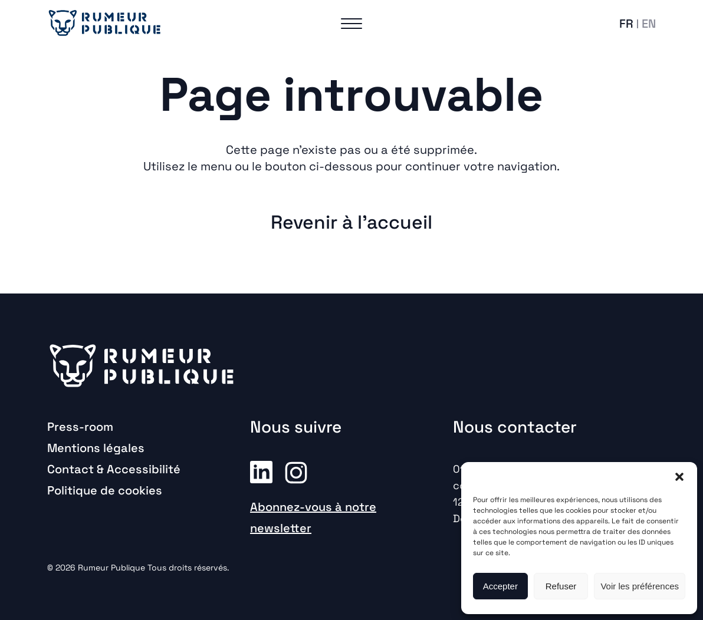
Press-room (80, 426)
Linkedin (261, 471)
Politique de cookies (104, 490)
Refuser (561, 586)
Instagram (296, 471)
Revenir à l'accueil (351, 222)
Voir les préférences (639, 586)
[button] (679, 477)
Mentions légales (95, 448)
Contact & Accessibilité (113, 469)
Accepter (500, 586)
